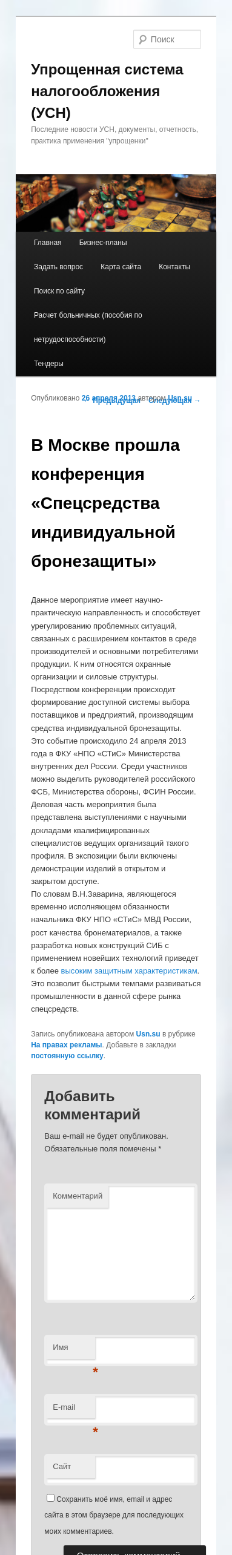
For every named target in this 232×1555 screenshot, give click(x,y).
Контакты (174, 267)
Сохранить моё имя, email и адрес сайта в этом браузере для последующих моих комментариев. (114, 1515)
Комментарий (77, 1195)
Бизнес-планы (103, 242)
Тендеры (49, 363)
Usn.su (180, 398)
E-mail (74, 1411)
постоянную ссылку (67, 1056)
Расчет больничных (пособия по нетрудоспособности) (88, 327)
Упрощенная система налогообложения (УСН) (107, 91)
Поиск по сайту (59, 291)
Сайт (62, 1466)
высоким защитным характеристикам (129, 970)
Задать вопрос (58, 267)
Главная (48, 242)
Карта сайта (121, 267)
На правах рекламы (66, 1045)
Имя (74, 1351)
